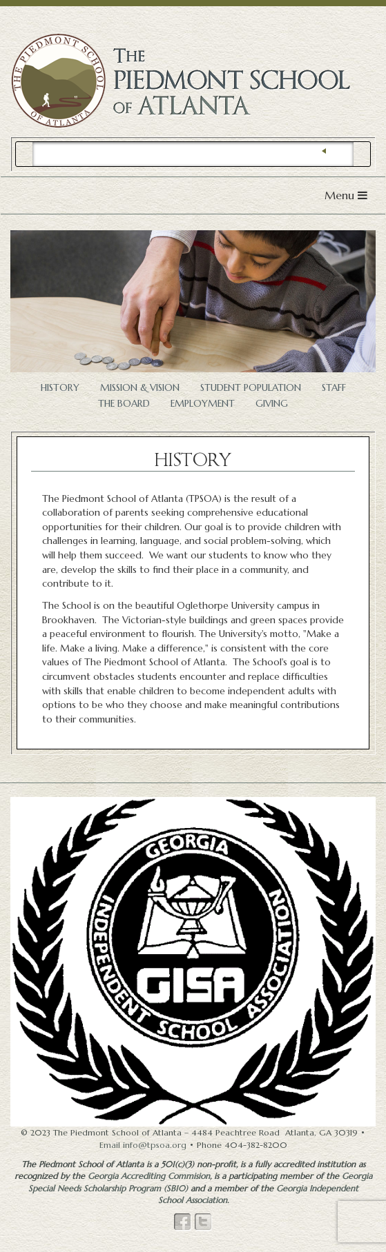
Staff (334, 388)
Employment (203, 404)
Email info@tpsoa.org (142, 1145)
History (60, 388)
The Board (124, 404)
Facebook (183, 1222)
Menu (349, 198)
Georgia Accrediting (149, 1176)
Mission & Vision (140, 388)
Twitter (204, 1222)
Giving (271, 404)
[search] (193, 154)
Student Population (250, 388)
